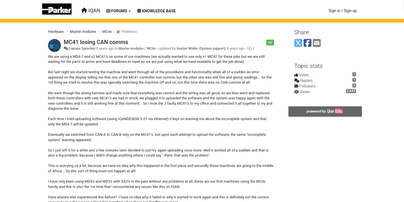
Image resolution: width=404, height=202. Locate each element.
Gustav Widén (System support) (201, 48)
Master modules (83, 31)
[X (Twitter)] (298, 43)
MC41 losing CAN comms (96, 42)
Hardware (56, 31)
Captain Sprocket (81, 48)
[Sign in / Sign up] (342, 10)
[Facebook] (307, 43)
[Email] (317, 43)
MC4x (107, 31)
